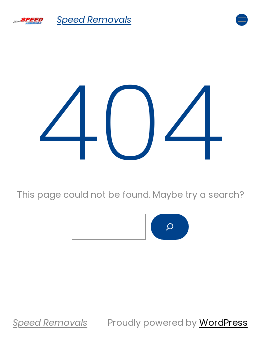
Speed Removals (94, 19)
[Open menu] (242, 20)
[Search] (170, 227)
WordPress (224, 322)
